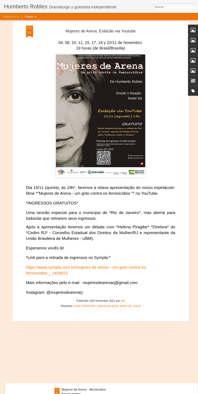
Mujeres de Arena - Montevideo (83, 389)
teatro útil (126, 274)
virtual (136, 274)
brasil (77, 274)
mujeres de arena (107, 274)
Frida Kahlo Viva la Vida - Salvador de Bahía (92, 344)
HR (123, 268)
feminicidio (88, 274)
